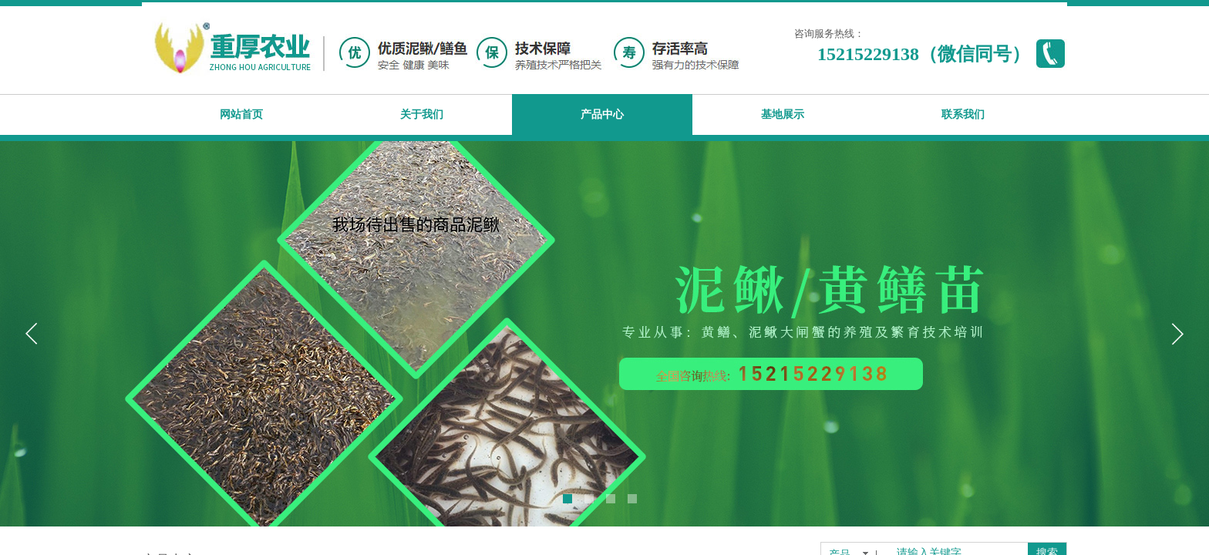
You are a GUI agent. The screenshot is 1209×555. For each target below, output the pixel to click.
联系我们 (963, 114)
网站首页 (241, 114)
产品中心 (602, 114)
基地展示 (782, 114)
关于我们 (421, 114)
